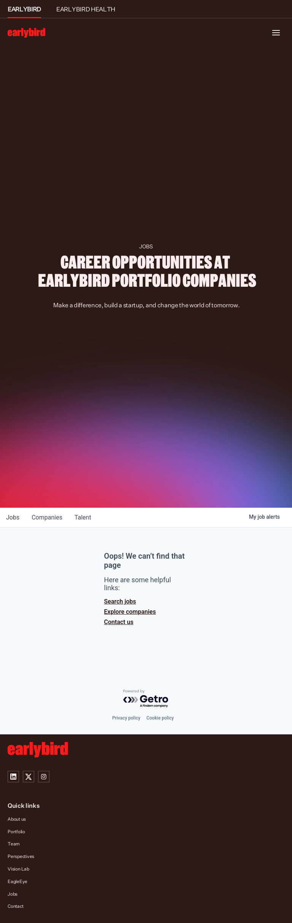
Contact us (118, 622)
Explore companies (130, 611)
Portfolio (16, 831)
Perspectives (21, 856)
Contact (15, 906)
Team (14, 844)
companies (47, 517)
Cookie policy (160, 718)
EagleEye (17, 881)
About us (17, 819)
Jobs (12, 894)
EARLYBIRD (24, 9)
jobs (12, 517)
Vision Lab (18, 869)
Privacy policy (126, 718)
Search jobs (120, 601)
